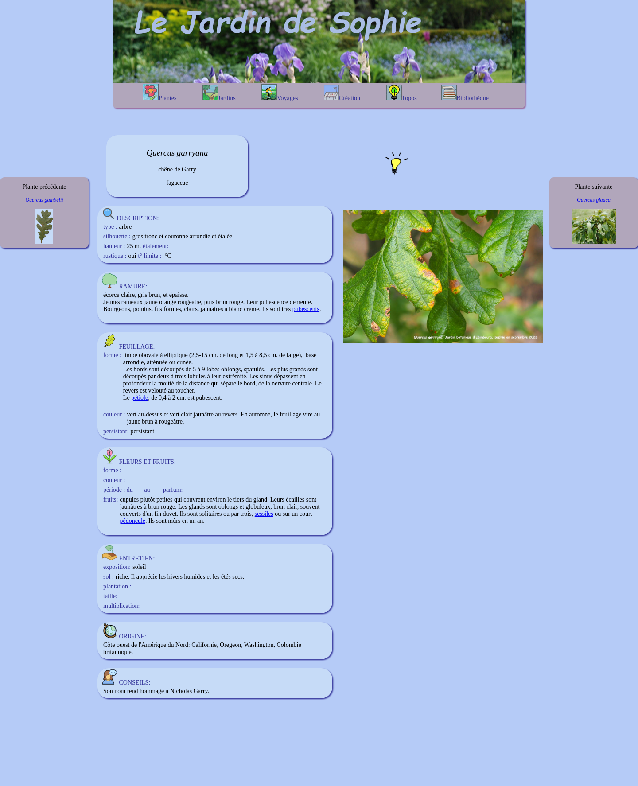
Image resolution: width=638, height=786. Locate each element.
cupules (129, 499)
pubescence (274, 302)
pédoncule (132, 521)
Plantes (159, 92)
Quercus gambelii (44, 200)
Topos (401, 93)
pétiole (139, 397)
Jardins (219, 93)
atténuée (157, 362)
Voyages (279, 92)
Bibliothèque (465, 93)
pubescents (305, 309)
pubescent (208, 397)
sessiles (264, 513)
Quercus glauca (594, 200)
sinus (266, 376)
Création (342, 93)
